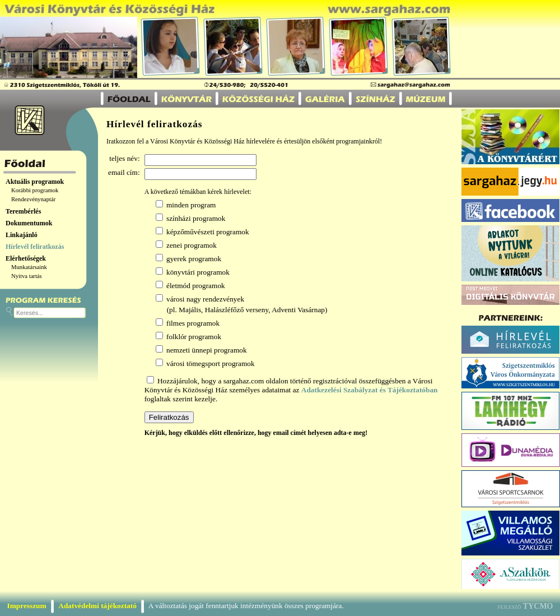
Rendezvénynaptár (33, 199)
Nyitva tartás (26, 276)
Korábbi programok (34, 190)
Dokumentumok (29, 223)
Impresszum (26, 605)
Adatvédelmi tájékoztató (97, 605)
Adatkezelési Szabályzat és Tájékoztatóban (369, 390)
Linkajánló (22, 235)
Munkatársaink (29, 267)
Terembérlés (23, 211)
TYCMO (538, 606)
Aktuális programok (35, 182)
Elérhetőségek (26, 258)
